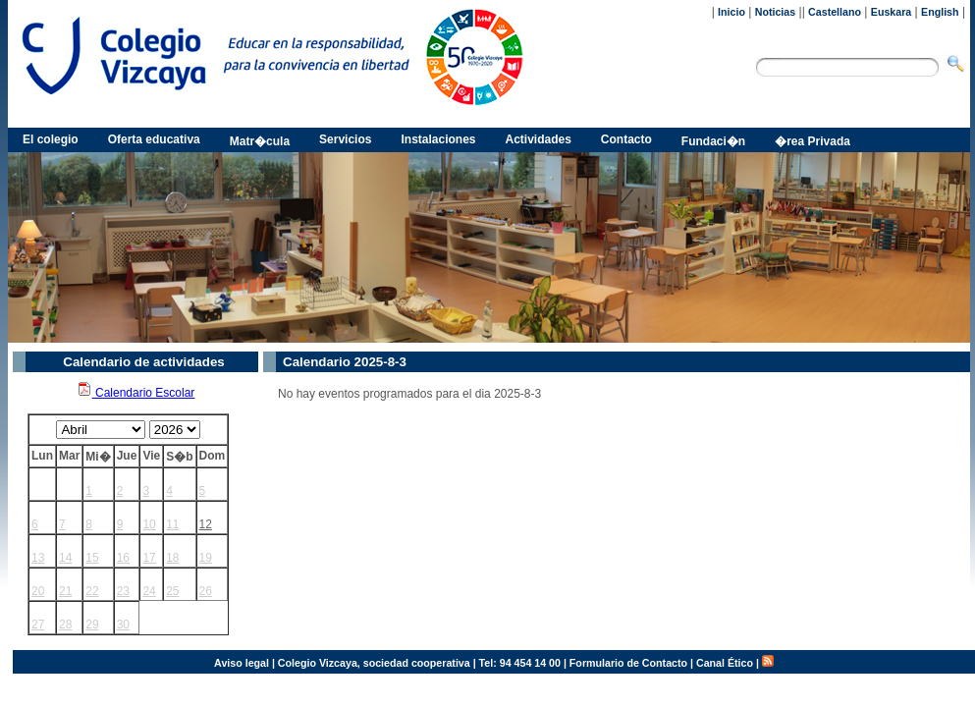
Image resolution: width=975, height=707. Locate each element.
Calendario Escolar (136, 393)
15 (91, 558)
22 (91, 591)
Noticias (775, 12)
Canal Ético (724, 663)
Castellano (834, 12)
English (939, 12)
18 (172, 558)
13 (37, 558)
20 (37, 591)
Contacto (626, 139)
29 (91, 624)
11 (172, 524)
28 (65, 624)
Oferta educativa (154, 139)
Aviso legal (241, 663)
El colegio (51, 139)
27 (37, 624)
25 (172, 591)
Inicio (731, 12)
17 (148, 558)
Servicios (345, 139)
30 (123, 624)
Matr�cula (260, 141)
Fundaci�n (713, 141)
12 (205, 524)
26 (205, 591)
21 (65, 591)
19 (205, 558)
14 (65, 558)
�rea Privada (812, 141)
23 (123, 591)
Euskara (891, 12)
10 (148, 524)
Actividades (538, 139)
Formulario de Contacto (628, 663)
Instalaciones (438, 139)
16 (123, 558)
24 (148, 591)
